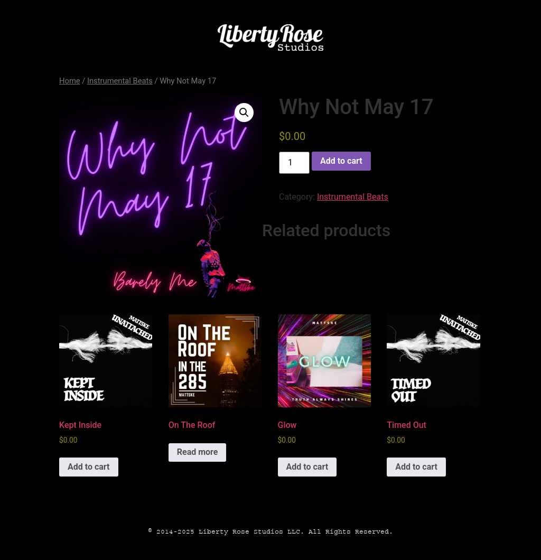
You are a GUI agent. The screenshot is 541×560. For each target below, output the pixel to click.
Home (69, 81)
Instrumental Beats (120, 81)
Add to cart (341, 161)
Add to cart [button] (89, 467)
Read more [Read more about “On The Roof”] (197, 452)
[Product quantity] (294, 163)
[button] (244, 112)
